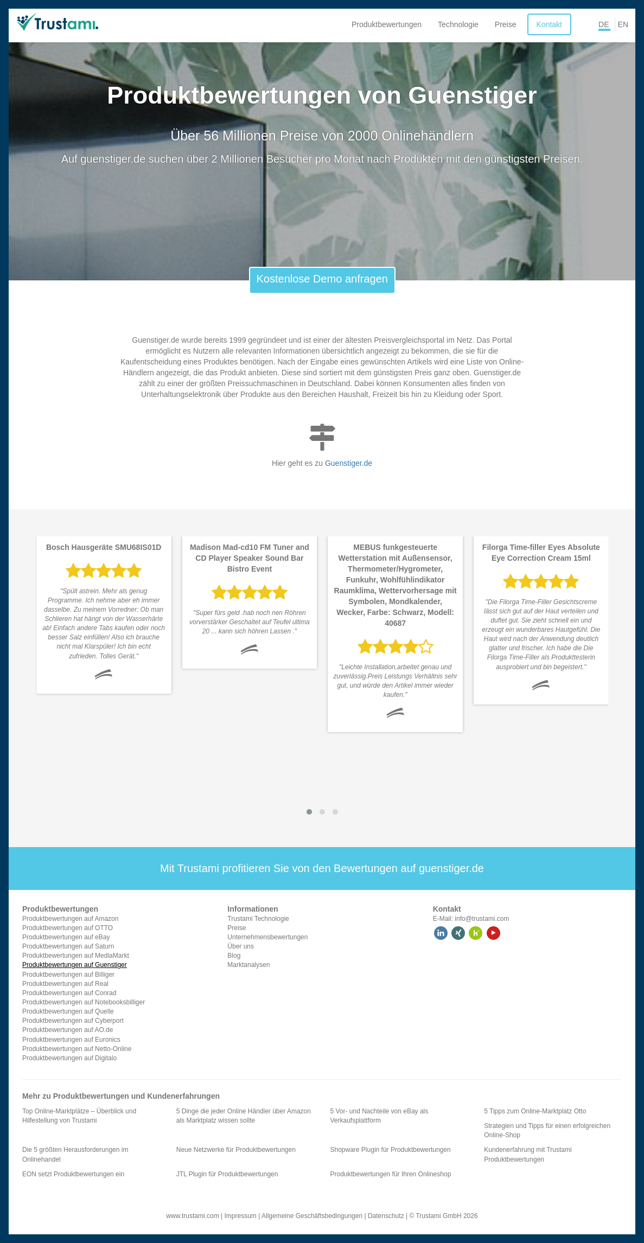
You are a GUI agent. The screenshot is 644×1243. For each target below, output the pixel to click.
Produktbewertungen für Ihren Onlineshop (390, 1174)
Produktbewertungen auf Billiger (68, 974)
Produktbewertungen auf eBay (66, 937)
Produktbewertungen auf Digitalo (69, 1058)
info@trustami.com (482, 918)
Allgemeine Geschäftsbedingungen (312, 1216)
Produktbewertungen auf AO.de (67, 1030)
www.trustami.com (192, 1216)
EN (623, 24)
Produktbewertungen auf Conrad (69, 993)
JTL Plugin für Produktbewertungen (227, 1174)
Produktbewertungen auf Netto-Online (76, 1049)
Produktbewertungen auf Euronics (71, 1039)
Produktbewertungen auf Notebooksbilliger (83, 1002)
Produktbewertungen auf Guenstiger (74, 965)
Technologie (458, 24)
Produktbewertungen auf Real (65, 984)
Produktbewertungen (387, 24)
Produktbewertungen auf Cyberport (73, 1020)
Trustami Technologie (258, 918)
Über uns (240, 946)
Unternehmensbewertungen (267, 937)
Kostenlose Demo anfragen (322, 279)
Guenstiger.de (348, 463)
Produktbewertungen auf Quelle (68, 1011)
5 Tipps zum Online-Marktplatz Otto (535, 1111)
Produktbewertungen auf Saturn (68, 946)
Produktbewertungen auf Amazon (70, 918)
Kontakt (549, 24)
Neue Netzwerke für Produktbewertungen (236, 1150)
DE (603, 24)
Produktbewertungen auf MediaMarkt (75, 955)
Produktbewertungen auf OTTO (67, 928)
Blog (233, 955)
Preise (506, 24)
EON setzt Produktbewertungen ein (73, 1174)
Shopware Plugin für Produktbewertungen (390, 1150)
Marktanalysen (248, 965)
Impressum (241, 1216)
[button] (309, 811)
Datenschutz (386, 1216)
